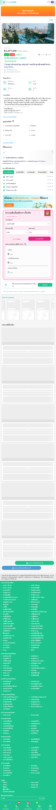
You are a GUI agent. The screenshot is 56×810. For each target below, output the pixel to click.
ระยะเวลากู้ (31, 228)
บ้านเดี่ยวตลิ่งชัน (7, 595)
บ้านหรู (4, 650)
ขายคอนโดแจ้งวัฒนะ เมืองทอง (38, 668)
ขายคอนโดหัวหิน (35, 721)
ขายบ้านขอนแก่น (7, 752)
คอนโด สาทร (6, 666)
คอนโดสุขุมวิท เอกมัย (36, 663)
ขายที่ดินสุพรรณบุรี (35, 614)
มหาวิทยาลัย (31, 172)
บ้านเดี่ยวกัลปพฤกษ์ (35, 592)
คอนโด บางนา (6, 673)
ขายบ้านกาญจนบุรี (7, 757)
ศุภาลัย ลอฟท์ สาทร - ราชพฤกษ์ (14, 157)
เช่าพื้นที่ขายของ (6, 619)
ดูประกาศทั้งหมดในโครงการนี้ (21, 568)
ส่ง (43, 798)
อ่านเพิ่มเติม (15, 163)
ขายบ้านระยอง (6, 755)
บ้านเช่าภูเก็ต (34, 766)
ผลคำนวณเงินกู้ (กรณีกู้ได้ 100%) (14, 244)
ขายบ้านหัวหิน (34, 752)
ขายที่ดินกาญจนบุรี (7, 621)
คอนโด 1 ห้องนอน (7, 588)
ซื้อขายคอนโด (6, 633)
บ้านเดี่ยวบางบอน (35, 595)
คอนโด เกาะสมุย (35, 731)
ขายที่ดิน (5, 607)
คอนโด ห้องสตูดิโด (35, 588)
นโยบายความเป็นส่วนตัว (8, 792)
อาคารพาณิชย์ (34, 604)
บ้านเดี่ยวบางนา (6, 592)
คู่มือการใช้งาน (6, 789)
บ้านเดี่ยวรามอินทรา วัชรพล (37, 597)
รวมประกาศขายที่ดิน (8, 626)
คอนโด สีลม (33, 670)
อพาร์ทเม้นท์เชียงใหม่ (8, 728)
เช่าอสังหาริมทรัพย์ (35, 645)
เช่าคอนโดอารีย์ (6, 684)
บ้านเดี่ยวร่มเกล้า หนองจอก (9, 600)
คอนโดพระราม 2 (35, 658)
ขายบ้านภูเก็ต (34, 750)
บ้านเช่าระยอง (34, 770)
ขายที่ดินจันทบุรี (35, 619)
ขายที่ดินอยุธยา (34, 600)
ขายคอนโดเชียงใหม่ (7, 721)
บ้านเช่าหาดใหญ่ (35, 768)
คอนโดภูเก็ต (34, 728)
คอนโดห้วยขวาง (34, 656)
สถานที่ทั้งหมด (8, 172)
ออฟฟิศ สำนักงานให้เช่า (8, 624)
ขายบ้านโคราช (34, 757)
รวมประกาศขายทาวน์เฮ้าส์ (9, 628)
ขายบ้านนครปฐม (35, 699)
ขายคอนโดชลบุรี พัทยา (8, 726)
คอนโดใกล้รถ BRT (7, 638)
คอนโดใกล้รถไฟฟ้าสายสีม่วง (37, 636)
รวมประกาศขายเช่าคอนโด (9, 643)
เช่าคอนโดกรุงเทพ (35, 681)
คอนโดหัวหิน (6, 731)
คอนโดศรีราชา (34, 733)
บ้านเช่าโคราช (6, 768)
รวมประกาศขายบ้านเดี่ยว (37, 626)
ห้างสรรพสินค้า (42, 172)
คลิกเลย (45, 285)
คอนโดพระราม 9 (7, 658)
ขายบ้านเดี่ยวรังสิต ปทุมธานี (9, 699)
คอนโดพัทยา (34, 726)
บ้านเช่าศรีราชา (6, 775)
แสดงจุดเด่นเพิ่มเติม (9, 143)
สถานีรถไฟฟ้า (20, 172)
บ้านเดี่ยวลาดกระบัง (7, 704)
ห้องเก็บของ (5, 604)
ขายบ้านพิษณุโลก (7, 748)
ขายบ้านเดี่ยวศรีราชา (8, 760)
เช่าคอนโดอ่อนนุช (7, 681)
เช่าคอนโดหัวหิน (6, 742)
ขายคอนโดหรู (6, 675)
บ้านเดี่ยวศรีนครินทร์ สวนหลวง (10, 597)
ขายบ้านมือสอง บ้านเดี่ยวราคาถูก (39, 612)
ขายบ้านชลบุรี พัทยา (36, 755)
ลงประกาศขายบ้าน (35, 624)
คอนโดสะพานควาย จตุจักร (37, 661)
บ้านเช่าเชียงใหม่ (6, 766)
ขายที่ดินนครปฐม (7, 661)
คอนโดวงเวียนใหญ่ (7, 668)
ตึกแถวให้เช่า (6, 614)
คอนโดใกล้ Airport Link (8, 636)
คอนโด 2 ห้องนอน (35, 585)
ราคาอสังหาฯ (9, 220)
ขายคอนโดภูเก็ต (6, 723)
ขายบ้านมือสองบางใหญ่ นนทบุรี (38, 697)
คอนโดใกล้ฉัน (34, 609)
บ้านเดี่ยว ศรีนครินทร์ (8, 707)
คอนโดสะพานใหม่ (7, 656)
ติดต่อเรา (5, 787)
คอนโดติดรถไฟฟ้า (7, 609)
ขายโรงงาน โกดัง (35, 621)
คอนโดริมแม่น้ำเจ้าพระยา (37, 628)
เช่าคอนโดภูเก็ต (34, 742)
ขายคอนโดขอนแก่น (35, 723)
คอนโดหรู (5, 640)
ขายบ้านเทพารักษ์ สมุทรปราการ (10, 697)
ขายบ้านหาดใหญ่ (7, 750)
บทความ (5, 785)
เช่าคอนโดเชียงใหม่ (35, 739)
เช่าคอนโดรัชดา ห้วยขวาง (37, 686)
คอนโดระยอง (6, 733)
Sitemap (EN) (34, 785)
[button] (48, 2)
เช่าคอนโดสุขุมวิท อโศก (36, 684)
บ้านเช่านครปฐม (35, 715)
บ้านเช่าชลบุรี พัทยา (7, 773)
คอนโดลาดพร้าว (6, 663)
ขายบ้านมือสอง (6, 709)
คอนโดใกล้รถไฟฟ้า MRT (36, 633)
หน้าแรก (5, 782)
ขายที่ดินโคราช (34, 616)
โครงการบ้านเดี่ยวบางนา (36, 707)
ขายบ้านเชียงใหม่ (35, 748)
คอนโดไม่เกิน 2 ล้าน (7, 602)
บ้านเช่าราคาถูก (34, 631)
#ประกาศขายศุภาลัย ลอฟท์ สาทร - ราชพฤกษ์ (30, 291)
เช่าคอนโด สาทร (7, 691)
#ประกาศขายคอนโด (7, 291)
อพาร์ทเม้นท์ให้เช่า (35, 688)
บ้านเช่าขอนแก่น (7, 770)
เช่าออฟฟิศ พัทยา (35, 648)
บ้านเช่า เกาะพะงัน (35, 773)
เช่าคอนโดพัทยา (6, 739)
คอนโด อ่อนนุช (34, 666)
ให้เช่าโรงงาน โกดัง (35, 602)
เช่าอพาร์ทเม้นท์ (6, 590)
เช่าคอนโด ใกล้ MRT (7, 688)
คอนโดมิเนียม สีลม (35, 673)
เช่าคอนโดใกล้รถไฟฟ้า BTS (37, 638)
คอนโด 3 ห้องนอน (7, 585)
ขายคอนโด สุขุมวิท (7, 670)
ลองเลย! (9, 205)
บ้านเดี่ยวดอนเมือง (7, 702)
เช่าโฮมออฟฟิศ (34, 607)
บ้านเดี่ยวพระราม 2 (35, 704)
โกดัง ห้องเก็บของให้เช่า (8, 612)
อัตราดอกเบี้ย (9, 228)
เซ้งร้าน (32, 650)
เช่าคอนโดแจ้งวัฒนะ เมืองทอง (10, 686)
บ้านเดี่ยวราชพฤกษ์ (35, 590)
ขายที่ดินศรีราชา (7, 631)
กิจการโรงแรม (6, 645)
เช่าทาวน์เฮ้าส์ (6, 648)
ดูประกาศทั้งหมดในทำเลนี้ (34, 563)
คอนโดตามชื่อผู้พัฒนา (36, 640)
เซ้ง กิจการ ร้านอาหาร (36, 643)
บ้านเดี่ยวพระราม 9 (35, 702)
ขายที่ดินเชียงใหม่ (7, 616)
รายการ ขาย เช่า (35, 782)
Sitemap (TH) (34, 787)
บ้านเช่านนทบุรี (6, 715)
